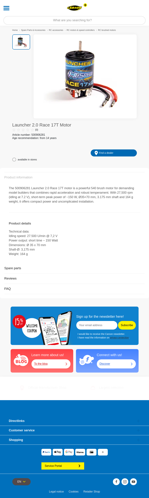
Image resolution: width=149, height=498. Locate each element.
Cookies (74, 491)
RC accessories (56, 30)
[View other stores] (85, 5)
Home (15, 30)
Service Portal (63, 465)
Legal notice (56, 491)
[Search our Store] (74, 20)
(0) (25, 130)
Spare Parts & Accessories (33, 30)
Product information (18, 177)
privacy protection (119, 337)
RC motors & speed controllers (81, 30)
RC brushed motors (107, 30)
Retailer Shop (91, 491)
